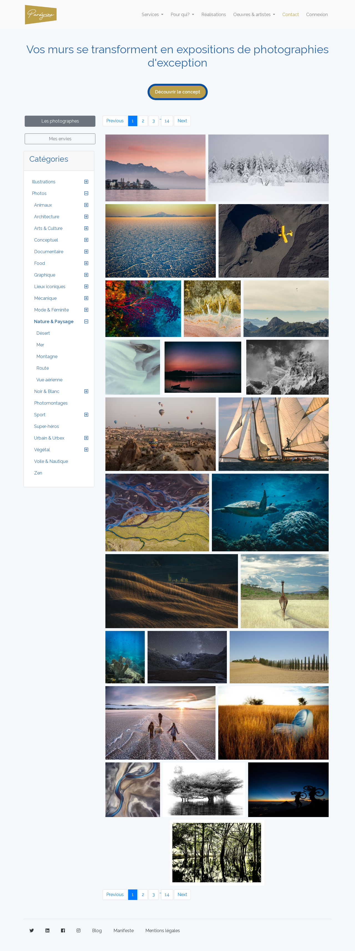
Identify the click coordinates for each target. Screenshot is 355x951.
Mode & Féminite (51, 310)
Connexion (317, 14)
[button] (86, 182)
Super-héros (46, 426)
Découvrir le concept (177, 92)
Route (42, 368)
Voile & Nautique (51, 461)
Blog (97, 930)
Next (182, 120)
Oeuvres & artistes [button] (252, 14)
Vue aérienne (49, 379)
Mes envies (60, 138)
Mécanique (45, 298)
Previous (115, 120)
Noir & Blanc (46, 391)
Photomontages (51, 403)
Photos (39, 193)
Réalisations (213, 14)
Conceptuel (46, 240)
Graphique (44, 275)
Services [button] (151, 14)
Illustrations (43, 181)
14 (167, 120)
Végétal (42, 449)
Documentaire (48, 251)
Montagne (46, 356)
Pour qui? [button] (181, 14)
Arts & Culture (48, 228)
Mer (40, 345)
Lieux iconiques (49, 286)
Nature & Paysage (53, 321)
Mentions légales (162, 930)
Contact (290, 14)
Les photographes (60, 121)
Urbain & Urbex (49, 438)
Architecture (46, 216)
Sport (39, 414)
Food (39, 263)
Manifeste (123, 930)
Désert (43, 333)
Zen (38, 473)
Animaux (43, 205)
